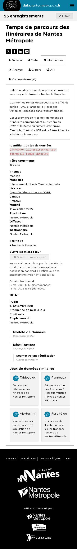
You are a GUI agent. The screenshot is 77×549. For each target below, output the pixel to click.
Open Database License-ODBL (30, 193)
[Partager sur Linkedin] (20, 51)
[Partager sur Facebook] (14, 51)
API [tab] (51, 69)
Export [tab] (35, 69)
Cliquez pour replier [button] (23, 349)
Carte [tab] (33, 60)
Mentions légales (50, 458)
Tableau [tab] (15, 60)
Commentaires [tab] (22, 79)
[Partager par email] (26, 51)
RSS (68, 458)
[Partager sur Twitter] (8, 51)
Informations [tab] (53, 60)
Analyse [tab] (16, 69)
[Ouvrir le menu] (72, 5)
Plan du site (28, 458)
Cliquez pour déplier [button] (23, 337)
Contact (11, 458)
